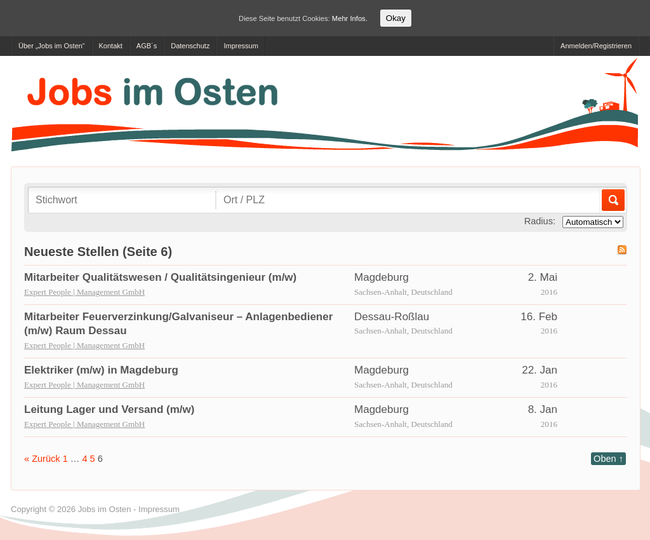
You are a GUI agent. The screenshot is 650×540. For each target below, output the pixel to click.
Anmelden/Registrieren (596, 46)
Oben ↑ (608, 459)
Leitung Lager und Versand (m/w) (109, 409)
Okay (396, 18)
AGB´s (146, 46)
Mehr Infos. (350, 18)
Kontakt (111, 46)
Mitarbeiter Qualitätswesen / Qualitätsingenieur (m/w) (160, 277)
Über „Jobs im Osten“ (51, 46)
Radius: (539, 221)
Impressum (240, 46)
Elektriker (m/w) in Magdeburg (101, 370)
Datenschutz (190, 46)
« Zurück (42, 459)
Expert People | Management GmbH (84, 292)
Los (612, 200)
